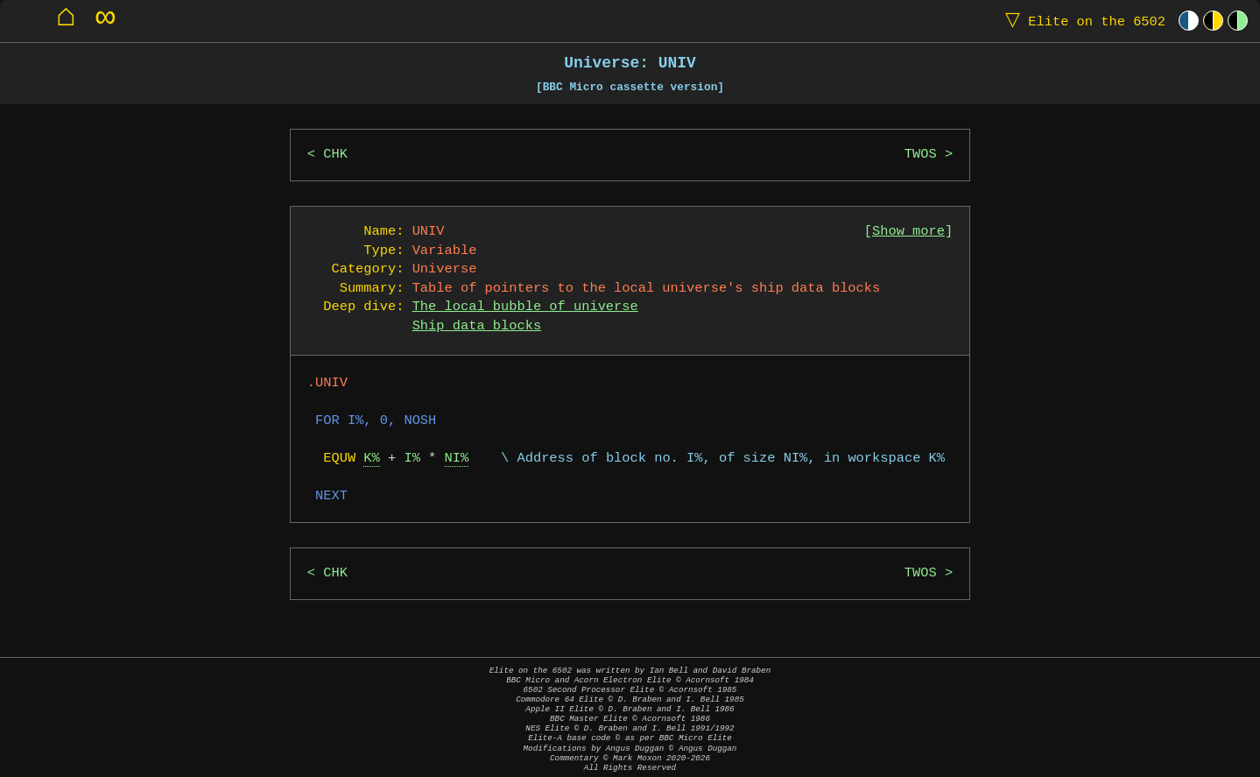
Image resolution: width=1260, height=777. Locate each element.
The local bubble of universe (525, 307)
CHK (335, 154)
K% (371, 458)
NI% (457, 458)
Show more (908, 232)
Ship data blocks (476, 326)
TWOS (921, 154)
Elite (1081, 20)
